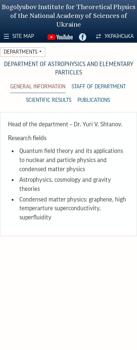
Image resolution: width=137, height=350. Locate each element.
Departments (20, 52)
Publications (93, 100)
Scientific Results (48, 100)
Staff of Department (99, 86)
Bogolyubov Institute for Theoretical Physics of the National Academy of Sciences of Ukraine (69, 16)
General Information (37, 86)
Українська (119, 36)
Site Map (23, 36)
